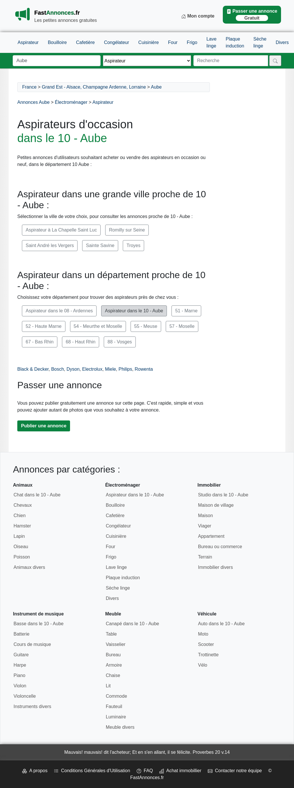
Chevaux (23, 505)
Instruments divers (32, 706)
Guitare (21, 654)
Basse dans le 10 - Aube (38, 623)
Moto (203, 634)
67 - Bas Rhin (40, 341)
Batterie (21, 634)
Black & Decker (32, 369)
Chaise (113, 675)
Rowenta (144, 369)
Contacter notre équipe (235, 770)
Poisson (22, 556)
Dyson (73, 369)
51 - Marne (186, 310)
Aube (156, 87)
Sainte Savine (100, 245)
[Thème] (147, 60)
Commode (116, 696)
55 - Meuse (145, 326)
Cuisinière (148, 42)
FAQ (145, 770)
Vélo (202, 665)
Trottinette (208, 654)
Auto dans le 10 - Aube (221, 623)
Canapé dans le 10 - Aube (132, 623)
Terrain (205, 556)
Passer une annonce (252, 15)
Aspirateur (28, 42)
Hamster (22, 525)
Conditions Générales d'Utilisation (92, 770)
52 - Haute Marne (44, 326)
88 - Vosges (120, 341)
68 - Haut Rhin (80, 341)
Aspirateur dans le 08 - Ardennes (59, 310)
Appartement (211, 536)
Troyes (133, 245)
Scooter (206, 644)
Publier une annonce (43, 425)
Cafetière (85, 42)
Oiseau (21, 546)
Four (173, 42)
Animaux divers (29, 567)
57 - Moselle (182, 326)
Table (111, 634)
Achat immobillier (180, 770)
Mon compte (197, 16)
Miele (110, 369)
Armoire (114, 665)
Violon (20, 685)
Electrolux (92, 369)
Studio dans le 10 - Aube (223, 494)
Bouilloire (57, 42)
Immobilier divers (215, 567)
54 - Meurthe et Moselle (98, 326)
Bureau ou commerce (220, 546)
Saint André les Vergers (50, 245)
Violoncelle (25, 696)
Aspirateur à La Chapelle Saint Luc (61, 229)
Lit (108, 685)
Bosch (57, 369)
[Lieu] (57, 60)
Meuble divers (120, 727)
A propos (34, 770)
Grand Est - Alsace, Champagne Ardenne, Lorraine (94, 87)
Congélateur (116, 42)
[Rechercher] (275, 60)
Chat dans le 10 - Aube (37, 494)
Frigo (192, 42)
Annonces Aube (33, 102)
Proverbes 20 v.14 (211, 752)
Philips (125, 369)
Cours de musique (32, 644)
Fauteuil (114, 706)
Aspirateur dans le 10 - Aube (134, 310)
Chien (20, 515)
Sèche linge (259, 42)
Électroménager (71, 102)
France (29, 87)
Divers (282, 42)
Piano (19, 675)
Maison (205, 515)
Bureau (113, 654)
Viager (204, 525)
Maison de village (216, 505)
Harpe (20, 665)
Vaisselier (115, 644)
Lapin (19, 536)
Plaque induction (235, 42)
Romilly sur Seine (127, 229)
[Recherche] (230, 60)
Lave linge (211, 42)
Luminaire (116, 716)
